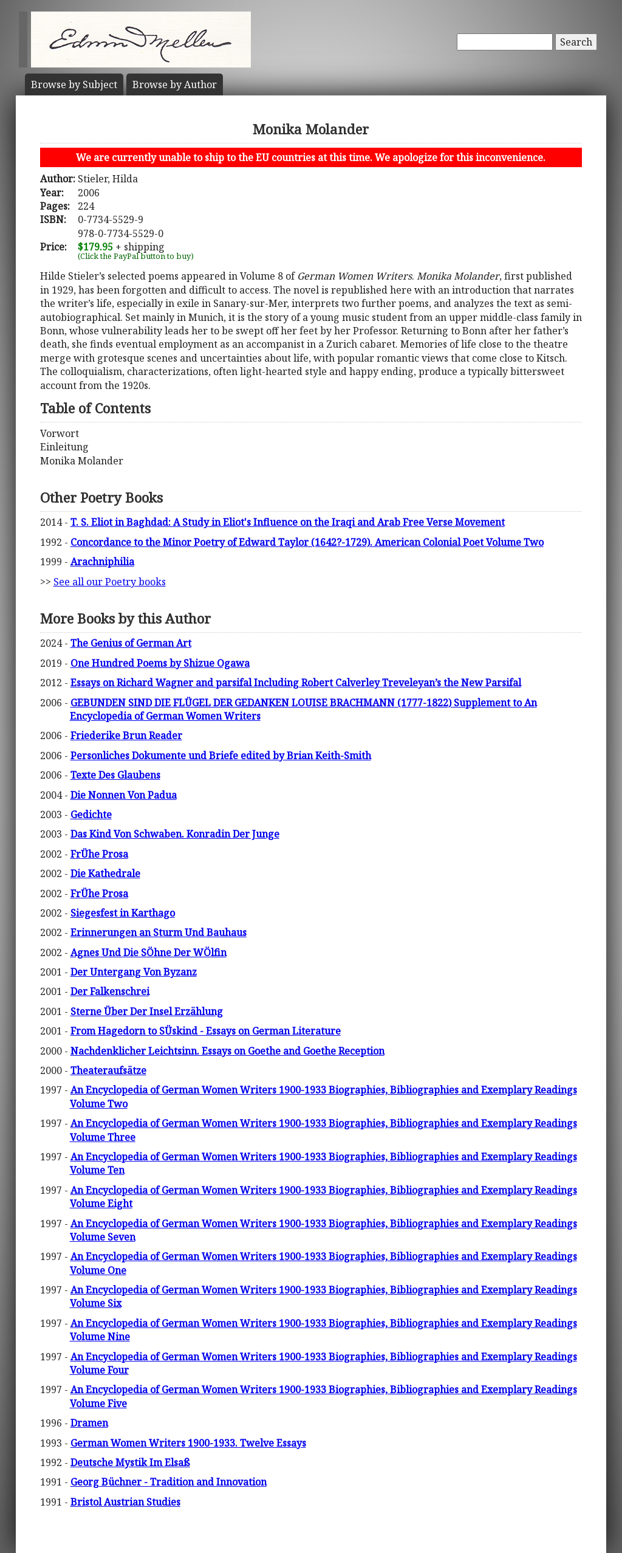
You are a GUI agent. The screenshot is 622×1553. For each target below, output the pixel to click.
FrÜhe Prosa (99, 854)
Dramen (89, 1423)
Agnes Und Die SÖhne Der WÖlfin (148, 952)
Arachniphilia (102, 561)
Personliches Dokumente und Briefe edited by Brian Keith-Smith (220, 755)
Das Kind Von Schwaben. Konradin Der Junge (174, 834)
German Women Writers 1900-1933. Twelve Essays (188, 1443)
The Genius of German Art (130, 643)
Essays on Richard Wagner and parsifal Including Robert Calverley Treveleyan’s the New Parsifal (295, 682)
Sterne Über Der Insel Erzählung (146, 1011)
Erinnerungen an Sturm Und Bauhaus (158, 932)
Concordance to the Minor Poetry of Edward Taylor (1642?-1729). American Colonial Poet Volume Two (307, 542)
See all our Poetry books (109, 581)
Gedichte (91, 814)
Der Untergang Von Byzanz (133, 972)
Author (174, 84)
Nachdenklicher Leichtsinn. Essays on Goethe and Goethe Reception (227, 1051)
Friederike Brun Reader (126, 735)
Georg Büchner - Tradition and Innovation (168, 1482)
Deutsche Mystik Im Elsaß (130, 1462)
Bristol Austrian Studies (125, 1502)
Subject (74, 84)
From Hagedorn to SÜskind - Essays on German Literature (205, 1031)
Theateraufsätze (108, 1070)
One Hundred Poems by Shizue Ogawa (160, 663)
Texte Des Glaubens (115, 775)
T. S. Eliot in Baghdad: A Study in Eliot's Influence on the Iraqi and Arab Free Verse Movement (287, 522)
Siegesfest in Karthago (122, 913)
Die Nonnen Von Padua (123, 795)
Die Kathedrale (105, 873)
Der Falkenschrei (109, 991)
